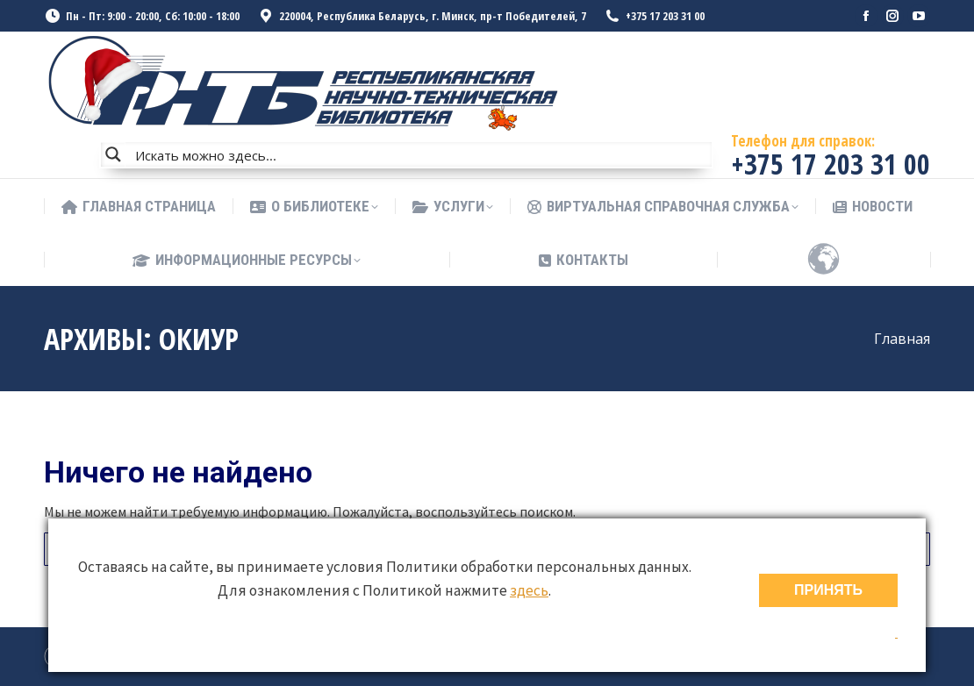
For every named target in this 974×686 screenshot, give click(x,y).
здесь (529, 590)
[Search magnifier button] (113, 154)
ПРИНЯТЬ (828, 589)
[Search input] (419, 154)
